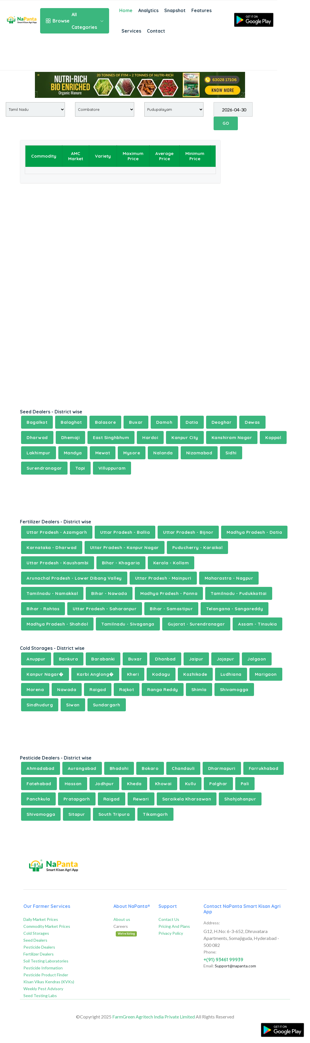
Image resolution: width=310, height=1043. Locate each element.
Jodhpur (104, 783)
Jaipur (196, 659)
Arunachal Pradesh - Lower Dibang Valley (74, 578)
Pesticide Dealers (39, 947)
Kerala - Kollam (171, 563)
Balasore (105, 422)
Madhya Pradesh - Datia (254, 532)
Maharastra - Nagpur (229, 578)
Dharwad (37, 437)
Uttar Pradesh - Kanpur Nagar (124, 547)
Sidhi (231, 453)
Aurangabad (82, 768)
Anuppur (36, 659)
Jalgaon (256, 659)
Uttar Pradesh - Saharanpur (105, 608)
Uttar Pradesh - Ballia (125, 532)
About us (121, 919)
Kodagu (161, 674)
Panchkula (38, 799)
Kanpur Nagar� (45, 674)
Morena (35, 689)
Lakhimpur (39, 453)
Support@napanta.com (235, 965)
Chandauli (183, 768)
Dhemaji (70, 437)
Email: (208, 965)
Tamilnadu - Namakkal (52, 593)
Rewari (141, 799)
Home (125, 10)
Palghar (218, 783)
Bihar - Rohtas (43, 608)
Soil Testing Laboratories (45, 960)
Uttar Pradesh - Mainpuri (163, 578)
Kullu (190, 783)
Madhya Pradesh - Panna (168, 593)
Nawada (66, 689)
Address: (211, 922)
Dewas (252, 422)
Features (201, 10)
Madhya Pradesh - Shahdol (57, 624)
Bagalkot (37, 422)
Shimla (199, 689)
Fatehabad (39, 783)
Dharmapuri (222, 768)
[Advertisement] (138, 56)
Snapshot (175, 10)
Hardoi (150, 437)
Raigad (97, 689)
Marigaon (266, 674)
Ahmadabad (41, 768)
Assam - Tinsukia (257, 624)
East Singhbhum (111, 437)
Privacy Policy (170, 933)
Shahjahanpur (240, 799)
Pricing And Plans (174, 926)
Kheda (134, 783)
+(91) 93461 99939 (223, 959)
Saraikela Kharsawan (186, 799)
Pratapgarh (77, 799)
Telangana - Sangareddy (234, 608)
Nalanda (163, 453)
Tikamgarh (155, 814)
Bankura (68, 659)
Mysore (131, 453)
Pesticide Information (43, 967)
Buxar (136, 422)
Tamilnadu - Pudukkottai (239, 593)
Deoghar (222, 422)
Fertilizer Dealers (38, 953)
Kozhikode (195, 674)
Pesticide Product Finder (45, 974)
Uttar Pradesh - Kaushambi (58, 563)
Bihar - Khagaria (121, 563)
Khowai (163, 783)
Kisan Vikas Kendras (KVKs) (48, 981)
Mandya (73, 453)
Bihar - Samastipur (171, 608)
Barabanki (103, 659)
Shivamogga (234, 689)
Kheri (133, 674)
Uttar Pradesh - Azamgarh (57, 532)
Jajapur (225, 659)
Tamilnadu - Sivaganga (127, 624)
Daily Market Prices (40, 919)
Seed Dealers (35, 940)
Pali (245, 783)
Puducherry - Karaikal (197, 547)
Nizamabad (199, 453)
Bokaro (150, 768)
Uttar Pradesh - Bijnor (188, 532)
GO (226, 123)
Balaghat (71, 422)
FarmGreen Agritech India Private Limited (153, 1016)
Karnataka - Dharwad (52, 547)
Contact (156, 31)
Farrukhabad (264, 768)
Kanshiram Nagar (232, 437)
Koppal (273, 437)
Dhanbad (165, 659)
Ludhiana (231, 674)
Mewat (102, 453)
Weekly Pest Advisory (43, 988)
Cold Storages (36, 933)
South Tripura (114, 814)
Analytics (148, 10)
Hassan (73, 783)
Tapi (80, 468)
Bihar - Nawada (109, 593)
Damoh (164, 422)
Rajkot (126, 689)
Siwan (73, 705)
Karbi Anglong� (95, 674)
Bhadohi (119, 768)
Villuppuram (112, 468)
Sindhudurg (40, 705)
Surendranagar (44, 468)
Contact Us (168, 919)
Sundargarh (106, 705)
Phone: (209, 951)
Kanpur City (184, 437)
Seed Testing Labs (40, 995)
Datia (192, 422)
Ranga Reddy (162, 689)
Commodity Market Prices (46, 926)
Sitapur (76, 814)
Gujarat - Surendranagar (196, 624)
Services (131, 31)
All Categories (74, 21)
